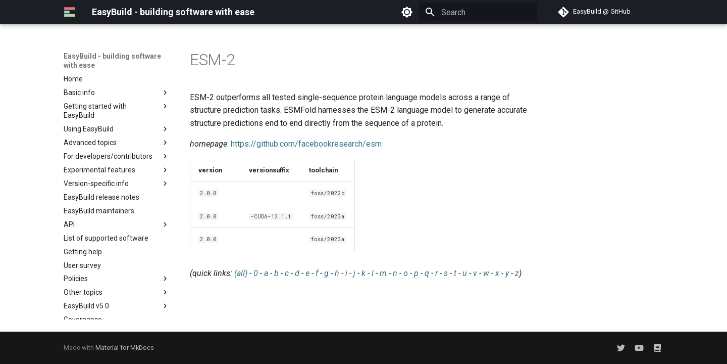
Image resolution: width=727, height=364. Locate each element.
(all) (240, 273)
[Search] (478, 12)
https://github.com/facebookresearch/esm (306, 144)
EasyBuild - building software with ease (112, 60)
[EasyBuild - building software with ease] (70, 12)
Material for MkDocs (124, 347)
